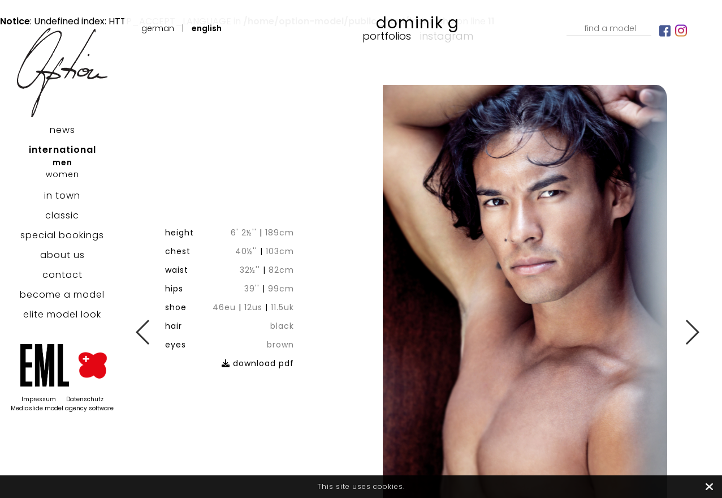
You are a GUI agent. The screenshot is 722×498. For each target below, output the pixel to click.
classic (62, 215)
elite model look (62, 314)
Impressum (38, 399)
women (62, 174)
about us (62, 254)
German (157, 28)
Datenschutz (84, 399)
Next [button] (691, 332)
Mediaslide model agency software (62, 408)
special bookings (62, 235)
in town (62, 195)
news (62, 129)
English (207, 28)
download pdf (266, 351)
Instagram (446, 36)
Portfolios (386, 36)
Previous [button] (143, 332)
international (62, 149)
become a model (62, 294)
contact (62, 274)
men (62, 162)
